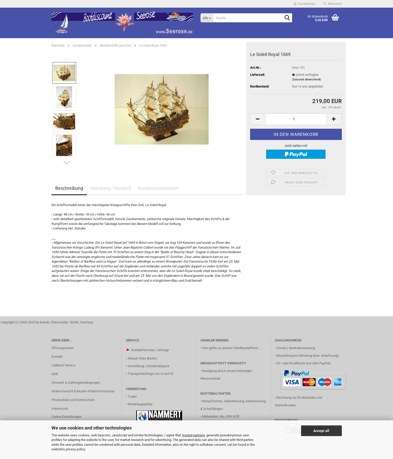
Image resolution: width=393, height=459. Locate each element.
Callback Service (63, 365)
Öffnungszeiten (62, 348)
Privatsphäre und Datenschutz (73, 400)
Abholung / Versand (111, 188)
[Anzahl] (296, 119)
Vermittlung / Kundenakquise (148, 366)
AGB (54, 374)
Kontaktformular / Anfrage (150, 350)
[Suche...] (206, 17)
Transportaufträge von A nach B (150, 374)
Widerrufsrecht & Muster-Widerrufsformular (82, 391)
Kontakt (57, 356)
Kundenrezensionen (158, 188)
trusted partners (193, 435)
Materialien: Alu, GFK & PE (220, 416)
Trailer (132, 396)
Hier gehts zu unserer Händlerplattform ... (231, 348)
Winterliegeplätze (140, 404)
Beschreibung (69, 188)
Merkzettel (332, 4)
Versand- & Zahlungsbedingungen (75, 382)
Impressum (59, 408)
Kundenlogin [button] (305, 4)
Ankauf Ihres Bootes (142, 358)
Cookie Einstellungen (66, 417)
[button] (66, 162)
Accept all (321, 431)
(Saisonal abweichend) (306, 79)
